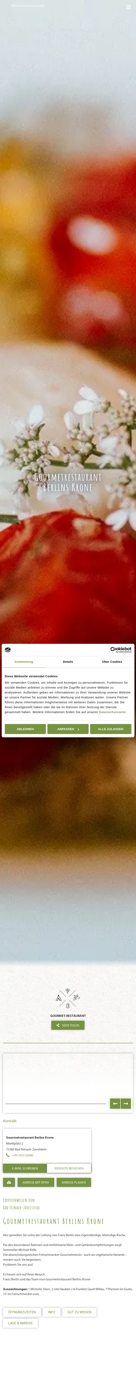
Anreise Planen (74, 1182)
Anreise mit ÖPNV (36, 1182)
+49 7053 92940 (22, 1155)
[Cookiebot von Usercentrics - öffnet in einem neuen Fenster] (113, 650)
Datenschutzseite (112, 712)
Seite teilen (67, 1025)
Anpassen (68, 729)
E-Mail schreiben (25, 1168)
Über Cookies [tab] (112, 661)
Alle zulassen (110, 729)
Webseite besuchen (69, 1168)
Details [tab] (68, 661)
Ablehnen (25, 729)
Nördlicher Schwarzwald (28, 5)
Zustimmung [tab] (24, 661)
